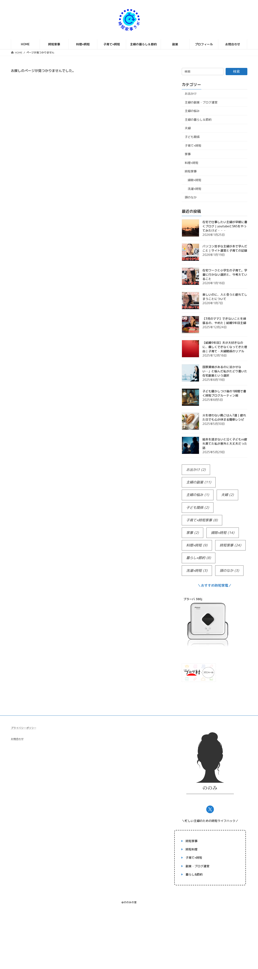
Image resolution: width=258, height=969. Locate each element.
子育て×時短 (193, 145)
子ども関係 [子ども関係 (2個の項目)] (197, 507)
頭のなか (191, 197)
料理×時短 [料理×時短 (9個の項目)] (197, 545)
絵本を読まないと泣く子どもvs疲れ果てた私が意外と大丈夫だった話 (224, 443)
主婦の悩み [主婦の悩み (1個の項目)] (197, 495)
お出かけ (191, 94)
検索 (236, 71)
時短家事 (191, 171)
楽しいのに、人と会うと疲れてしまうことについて (224, 296)
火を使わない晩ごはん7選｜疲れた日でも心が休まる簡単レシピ (224, 417)
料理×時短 (191, 163)
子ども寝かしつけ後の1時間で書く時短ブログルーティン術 (224, 393)
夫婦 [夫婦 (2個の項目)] (227, 495)
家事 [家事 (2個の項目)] (192, 533)
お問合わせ (17, 739)
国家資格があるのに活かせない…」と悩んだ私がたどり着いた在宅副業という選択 (224, 371)
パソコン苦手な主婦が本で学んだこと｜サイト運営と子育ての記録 (224, 248)
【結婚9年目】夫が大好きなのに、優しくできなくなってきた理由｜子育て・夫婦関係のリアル (224, 347)
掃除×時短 (194, 180)
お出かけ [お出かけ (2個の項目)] (196, 470)
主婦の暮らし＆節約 (198, 120)
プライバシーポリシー (23, 728)
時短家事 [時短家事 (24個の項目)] (230, 545)
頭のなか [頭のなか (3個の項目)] (229, 570)
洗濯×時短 (194, 189)
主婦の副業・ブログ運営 (201, 102)
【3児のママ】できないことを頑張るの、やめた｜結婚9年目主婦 (224, 321)
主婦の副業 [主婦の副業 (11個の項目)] (198, 482)
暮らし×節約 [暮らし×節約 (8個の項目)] (198, 558)
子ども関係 (192, 137)
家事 (188, 154)
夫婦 (188, 128)
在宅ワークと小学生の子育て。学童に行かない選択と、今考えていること (224, 274)
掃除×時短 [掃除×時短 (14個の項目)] (222, 533)
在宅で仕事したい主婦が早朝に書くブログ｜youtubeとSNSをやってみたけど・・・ (224, 226)
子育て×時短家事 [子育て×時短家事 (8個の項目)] (202, 520)
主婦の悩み (192, 111)
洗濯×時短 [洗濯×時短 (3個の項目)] (197, 570)
